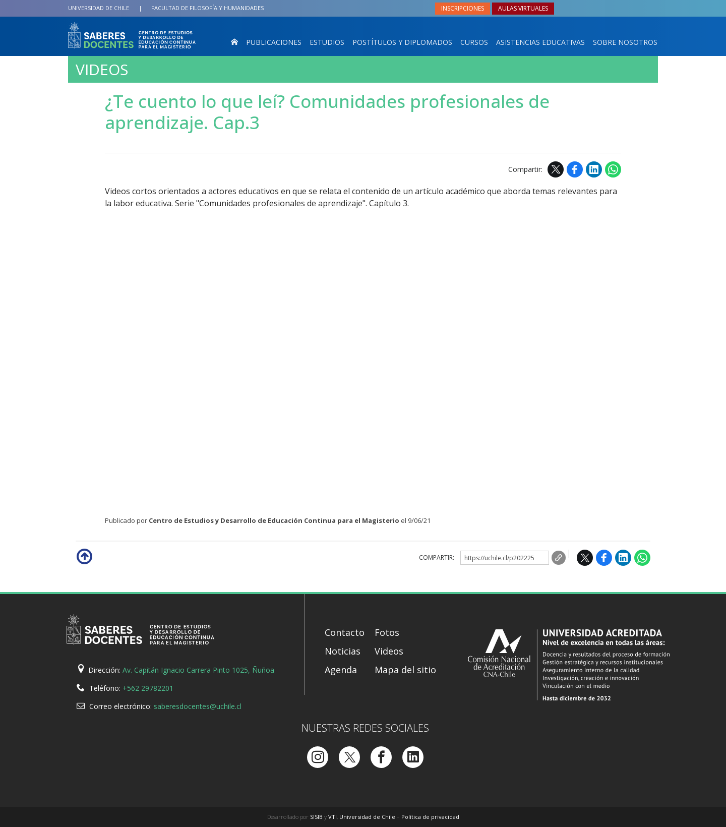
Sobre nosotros (625, 42)
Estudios (327, 42)
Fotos (387, 632)
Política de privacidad (430, 816)
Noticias (342, 651)
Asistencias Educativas (540, 42)
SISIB (316, 816)
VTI (332, 816)
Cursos (474, 42)
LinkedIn (593, 169)
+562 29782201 (148, 688)
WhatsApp (613, 169)
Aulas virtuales (523, 8)
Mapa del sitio (405, 670)
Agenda (341, 670)
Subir (84, 555)
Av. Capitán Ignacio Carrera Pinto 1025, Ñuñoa (198, 670)
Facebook (574, 169)
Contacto (345, 632)
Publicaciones (273, 42)
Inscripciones (462, 8)
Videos (102, 69)
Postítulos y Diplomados (402, 42)
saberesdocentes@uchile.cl (197, 706)
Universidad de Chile (98, 8)
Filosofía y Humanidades (207, 8)
